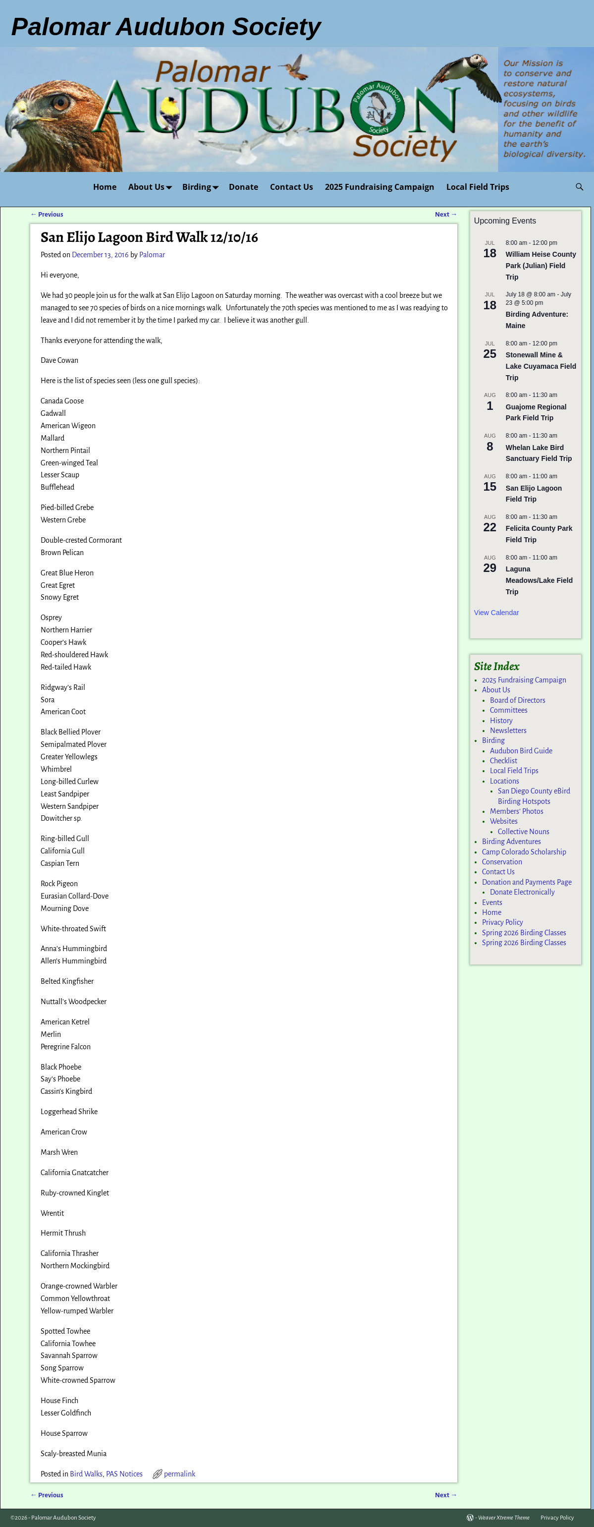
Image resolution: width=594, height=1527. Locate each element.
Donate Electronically (522, 892)
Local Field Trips (477, 186)
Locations (504, 781)
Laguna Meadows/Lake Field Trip (539, 580)
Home (104, 186)
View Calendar (496, 613)
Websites (504, 821)
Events (492, 902)
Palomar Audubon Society (63, 1518)
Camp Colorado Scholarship (524, 852)
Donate (243, 186)
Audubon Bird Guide (521, 751)
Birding (202, 186)
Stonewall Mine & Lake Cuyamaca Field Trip (541, 366)
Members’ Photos (516, 811)
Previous (46, 214)
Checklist (503, 761)
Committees (509, 710)
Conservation (502, 862)
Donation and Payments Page (527, 882)
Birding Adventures (511, 842)
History (501, 721)
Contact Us (291, 186)
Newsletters (508, 731)
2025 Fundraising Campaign (379, 186)
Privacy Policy (502, 922)
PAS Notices (124, 1474)
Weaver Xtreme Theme (504, 1518)
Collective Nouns (523, 832)
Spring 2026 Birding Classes (524, 933)
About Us (152, 186)
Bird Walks (86, 1474)
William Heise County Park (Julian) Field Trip (541, 265)
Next (446, 214)
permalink (179, 1474)
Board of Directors (517, 700)
